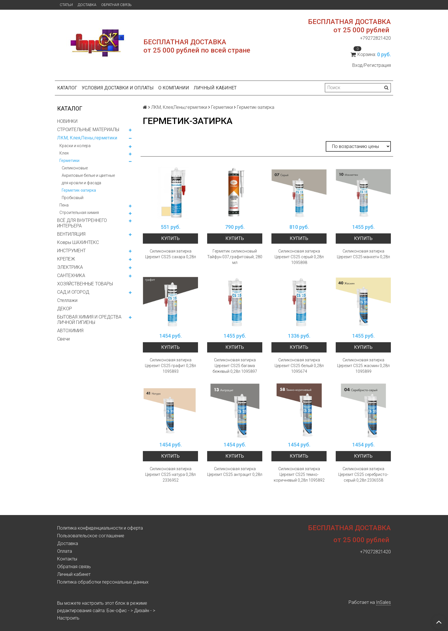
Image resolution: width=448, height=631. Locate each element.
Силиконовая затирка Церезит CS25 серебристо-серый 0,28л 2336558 (363, 474)
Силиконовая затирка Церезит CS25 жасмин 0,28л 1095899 (363, 366)
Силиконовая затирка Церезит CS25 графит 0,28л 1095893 (170, 366)
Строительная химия (79, 212)
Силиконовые (75, 168)
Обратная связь (116, 5)
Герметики (69, 160)
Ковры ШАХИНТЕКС (78, 242)
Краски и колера (75, 145)
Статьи (66, 5)
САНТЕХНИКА (71, 275)
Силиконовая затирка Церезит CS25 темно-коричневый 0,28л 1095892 (299, 474)
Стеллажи (67, 300)
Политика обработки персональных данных (103, 582)
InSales (383, 602)
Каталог (67, 88)
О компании (173, 88)
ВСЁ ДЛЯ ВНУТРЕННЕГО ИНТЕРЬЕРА (82, 223)
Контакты (67, 559)
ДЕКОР (64, 308)
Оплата (64, 551)
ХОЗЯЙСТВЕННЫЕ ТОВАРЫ (85, 284)
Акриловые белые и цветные (88, 175)
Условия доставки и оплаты (118, 88)
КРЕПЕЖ (66, 259)
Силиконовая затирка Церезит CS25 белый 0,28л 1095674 (299, 366)
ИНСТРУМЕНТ (71, 250)
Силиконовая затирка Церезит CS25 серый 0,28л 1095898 (299, 257)
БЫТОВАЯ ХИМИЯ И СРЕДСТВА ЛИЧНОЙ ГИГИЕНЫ (89, 319)
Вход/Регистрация (371, 65)
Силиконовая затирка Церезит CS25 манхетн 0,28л (363, 254)
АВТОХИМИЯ (70, 330)
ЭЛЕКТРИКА (70, 267)
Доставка (87, 5)
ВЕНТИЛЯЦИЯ (71, 234)
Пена (64, 205)
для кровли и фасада (81, 183)
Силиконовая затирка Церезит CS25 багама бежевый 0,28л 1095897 (235, 366)
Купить (170, 238)
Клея (64, 153)
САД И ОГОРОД (73, 292)
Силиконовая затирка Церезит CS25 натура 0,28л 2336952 (170, 474)
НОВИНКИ (67, 121)
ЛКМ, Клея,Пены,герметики (87, 138)
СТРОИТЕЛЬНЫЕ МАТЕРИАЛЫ (88, 129)
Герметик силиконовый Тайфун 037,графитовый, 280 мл (234, 257)
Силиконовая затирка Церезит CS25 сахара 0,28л (170, 254)
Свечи (63, 339)
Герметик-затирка (79, 190)
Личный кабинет (215, 88)
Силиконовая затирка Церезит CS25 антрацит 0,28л (234, 471)
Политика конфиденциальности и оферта (100, 528)
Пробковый (72, 197)
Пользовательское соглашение (90, 535)
